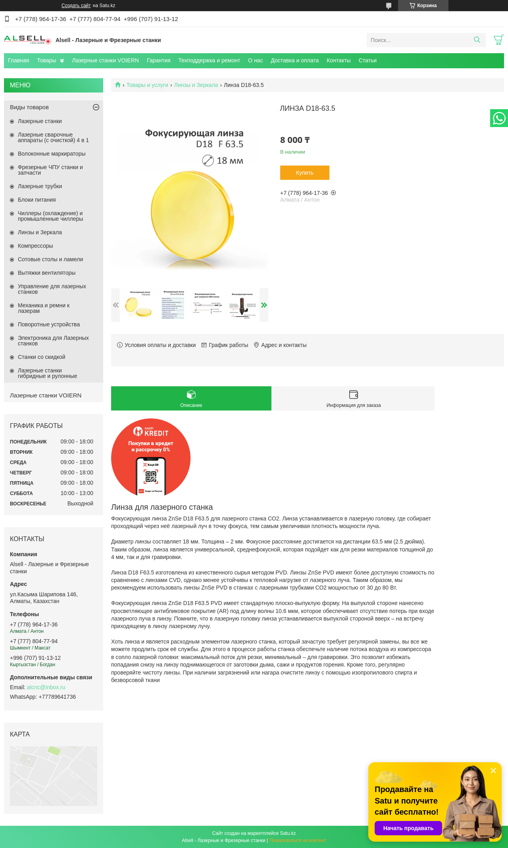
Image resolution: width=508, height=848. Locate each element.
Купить (305, 173)
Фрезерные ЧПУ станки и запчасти (50, 170)
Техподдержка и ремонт (210, 60)
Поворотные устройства (49, 324)
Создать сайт (76, 5)
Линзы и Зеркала (196, 85)
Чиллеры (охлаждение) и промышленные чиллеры (50, 216)
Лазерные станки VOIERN (105, 60)
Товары (46, 60)
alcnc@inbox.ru (46, 687)
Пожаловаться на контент (297, 840)
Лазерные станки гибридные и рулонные (47, 373)
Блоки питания (37, 200)
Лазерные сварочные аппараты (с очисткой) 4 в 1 (53, 137)
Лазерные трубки (40, 186)
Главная (18, 60)
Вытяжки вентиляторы (46, 273)
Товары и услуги (147, 85)
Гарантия (159, 60)
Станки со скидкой (41, 357)
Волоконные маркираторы (52, 153)
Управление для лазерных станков (52, 289)
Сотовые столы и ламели (50, 259)
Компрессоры (35, 246)
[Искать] (477, 40)
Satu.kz (288, 833)
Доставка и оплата (295, 60)
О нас (255, 60)
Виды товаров (29, 107)
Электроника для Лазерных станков (53, 341)
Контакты (338, 60)
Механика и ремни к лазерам (43, 308)
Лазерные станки (40, 121)
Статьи (368, 60)
